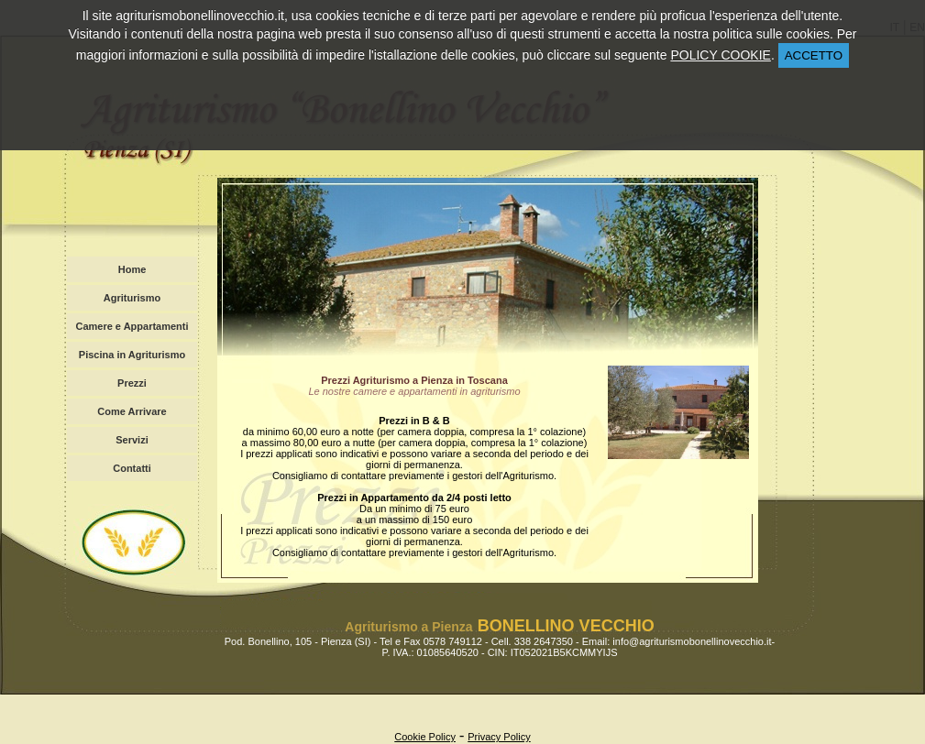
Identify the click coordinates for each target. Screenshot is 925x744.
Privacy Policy (499, 736)
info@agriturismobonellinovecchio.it (691, 641)
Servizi (132, 439)
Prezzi (132, 382)
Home (132, 269)
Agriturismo (132, 297)
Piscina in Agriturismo (132, 354)
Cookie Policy (425, 736)
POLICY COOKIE (720, 55)
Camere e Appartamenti (131, 326)
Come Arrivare (131, 411)
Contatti (132, 468)
